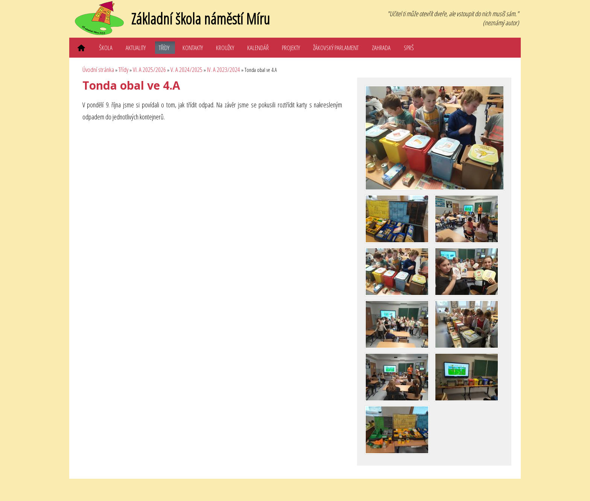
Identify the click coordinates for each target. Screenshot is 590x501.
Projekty (291, 47)
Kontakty (192, 47)
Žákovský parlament (336, 47)
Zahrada (381, 47)
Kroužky (225, 47)
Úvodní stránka (98, 69)
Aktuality (136, 47)
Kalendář (258, 47)
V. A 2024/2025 (186, 69)
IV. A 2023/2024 (223, 69)
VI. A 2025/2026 (149, 69)
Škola (106, 47)
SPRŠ (409, 47)
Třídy (164, 47)
